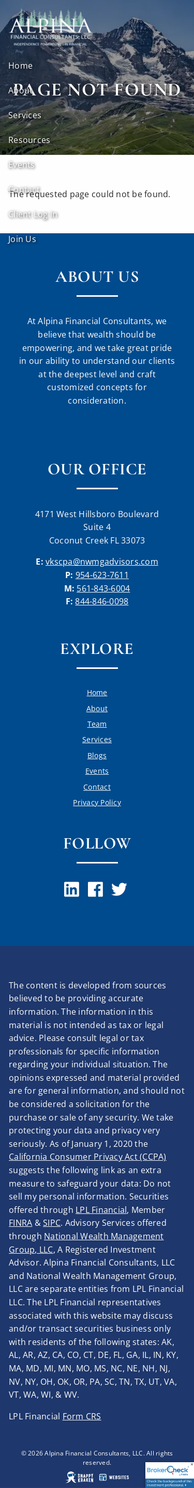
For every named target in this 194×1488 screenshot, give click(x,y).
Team (97, 724)
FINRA (20, 1222)
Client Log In (32, 214)
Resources (29, 140)
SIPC (52, 1222)
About (20, 90)
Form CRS (82, 1416)
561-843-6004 (103, 588)
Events (21, 164)
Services (24, 115)
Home (20, 65)
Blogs (97, 755)
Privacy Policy (97, 802)
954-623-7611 (102, 575)
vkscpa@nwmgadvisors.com (102, 561)
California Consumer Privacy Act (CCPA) (88, 1156)
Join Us (22, 239)
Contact (24, 189)
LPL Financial (101, 1209)
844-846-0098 (101, 601)
